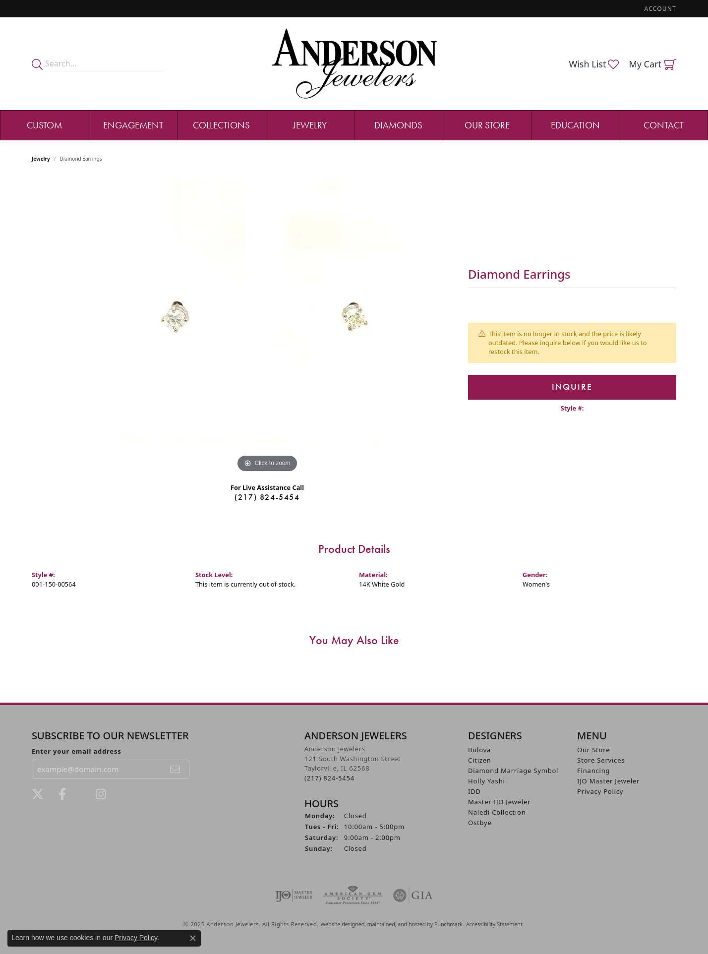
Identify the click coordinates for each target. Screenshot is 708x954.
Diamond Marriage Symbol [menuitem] (513, 770)
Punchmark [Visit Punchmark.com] (448, 924)
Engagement (133, 125)
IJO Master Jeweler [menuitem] (608, 780)
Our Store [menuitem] (593, 749)
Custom (44, 125)
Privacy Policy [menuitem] (600, 791)
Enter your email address (76, 751)
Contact (664, 125)
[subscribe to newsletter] (175, 769)
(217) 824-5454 (267, 497)
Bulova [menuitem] (479, 749)
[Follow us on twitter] (38, 794)
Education (575, 125)
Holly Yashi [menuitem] (486, 780)
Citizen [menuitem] (479, 760)
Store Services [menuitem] (601, 760)
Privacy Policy (136, 938)
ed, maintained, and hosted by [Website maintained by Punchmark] (396, 924)
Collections (221, 125)
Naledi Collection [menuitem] (497, 812)
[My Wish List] (594, 64)
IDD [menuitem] (474, 791)
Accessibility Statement (494, 924)
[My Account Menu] (660, 8)
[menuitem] (293, 895)
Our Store (487, 125)
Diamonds (398, 125)
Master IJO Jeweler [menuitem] (499, 801)
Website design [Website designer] (339, 924)
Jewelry (310, 125)
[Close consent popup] (193, 938)
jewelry (41, 158)
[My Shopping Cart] (652, 64)
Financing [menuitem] (593, 770)
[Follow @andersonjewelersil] (101, 794)
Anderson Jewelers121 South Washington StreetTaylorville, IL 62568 (352, 763)
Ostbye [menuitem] (480, 822)
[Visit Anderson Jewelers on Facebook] (62, 794)
